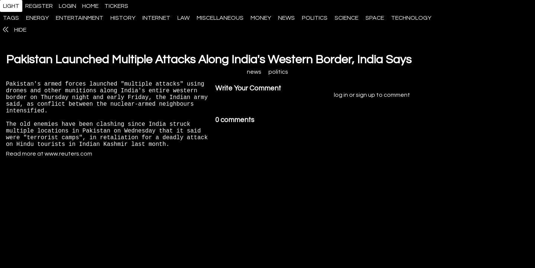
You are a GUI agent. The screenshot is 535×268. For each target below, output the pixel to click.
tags (11, 18)
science (346, 18)
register (39, 6)
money (261, 18)
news (286, 18)
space (374, 18)
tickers (116, 6)
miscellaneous (220, 18)
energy (37, 18)
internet (156, 18)
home (90, 6)
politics (315, 18)
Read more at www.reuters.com (49, 171)
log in (341, 97)
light (11, 6)
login (67, 6)
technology (411, 18)
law (183, 18)
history (122, 18)
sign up (365, 97)
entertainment (79, 18)
